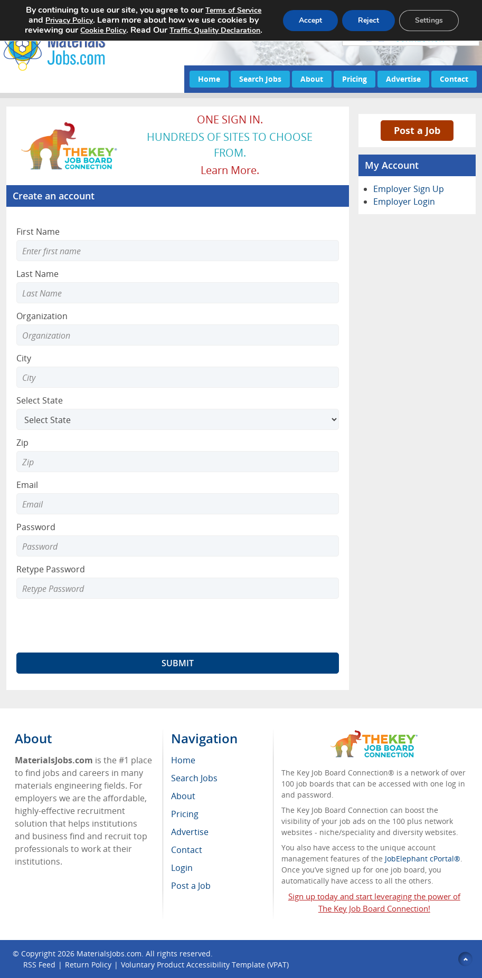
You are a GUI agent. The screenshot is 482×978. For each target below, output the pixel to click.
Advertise (403, 79)
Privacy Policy (69, 20)
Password (35, 527)
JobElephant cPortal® (422, 859)
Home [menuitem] (183, 760)
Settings (429, 20)
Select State (39, 400)
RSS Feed (39, 965)
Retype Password (50, 569)
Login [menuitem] (182, 868)
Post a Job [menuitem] (191, 885)
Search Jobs (260, 79)
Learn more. (230, 170)
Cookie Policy (103, 30)
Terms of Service (233, 10)
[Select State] (177, 419)
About (311, 79)
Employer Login (404, 201)
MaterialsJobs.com (109, 953)
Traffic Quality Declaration (214, 30)
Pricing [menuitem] (185, 814)
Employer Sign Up (408, 189)
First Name (38, 231)
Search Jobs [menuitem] (194, 778)
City (23, 358)
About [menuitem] (183, 796)
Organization (42, 316)
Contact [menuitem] (186, 850)
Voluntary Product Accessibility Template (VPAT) (205, 965)
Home (209, 79)
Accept (310, 20)
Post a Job (417, 130)
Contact (454, 79)
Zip (22, 442)
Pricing (354, 79)
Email (27, 485)
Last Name (37, 274)
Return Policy (88, 965)
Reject (368, 20)
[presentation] (96, 625)
